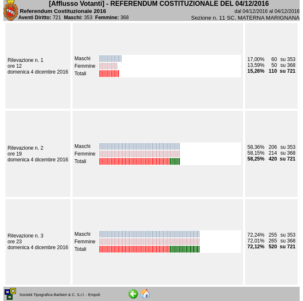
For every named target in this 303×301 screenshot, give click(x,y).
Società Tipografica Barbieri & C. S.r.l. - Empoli (59, 295)
